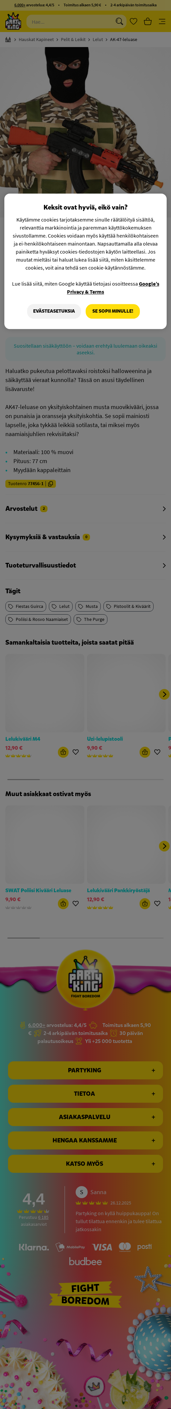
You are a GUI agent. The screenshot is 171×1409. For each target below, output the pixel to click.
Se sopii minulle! (112, 311)
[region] (85, 261)
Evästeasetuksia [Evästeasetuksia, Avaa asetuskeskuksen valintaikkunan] (54, 311)
